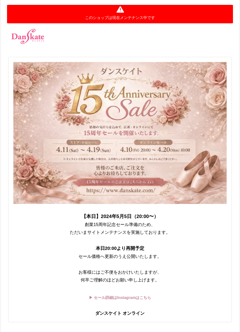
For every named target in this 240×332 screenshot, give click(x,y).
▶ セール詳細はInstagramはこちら (120, 298)
